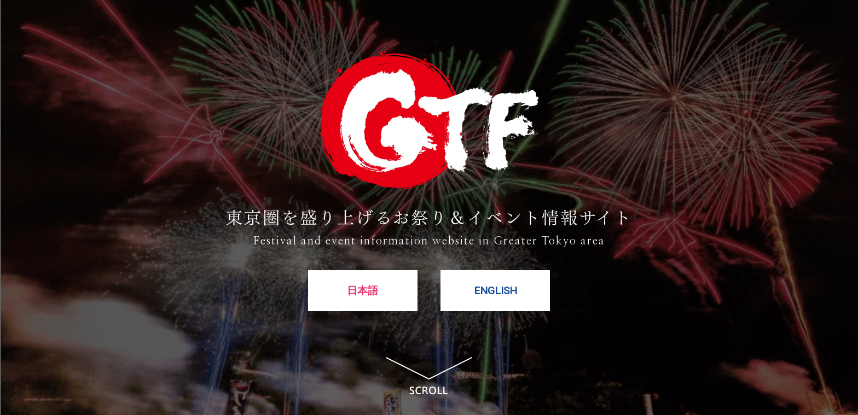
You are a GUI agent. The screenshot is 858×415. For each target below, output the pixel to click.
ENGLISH (495, 292)
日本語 (362, 292)
